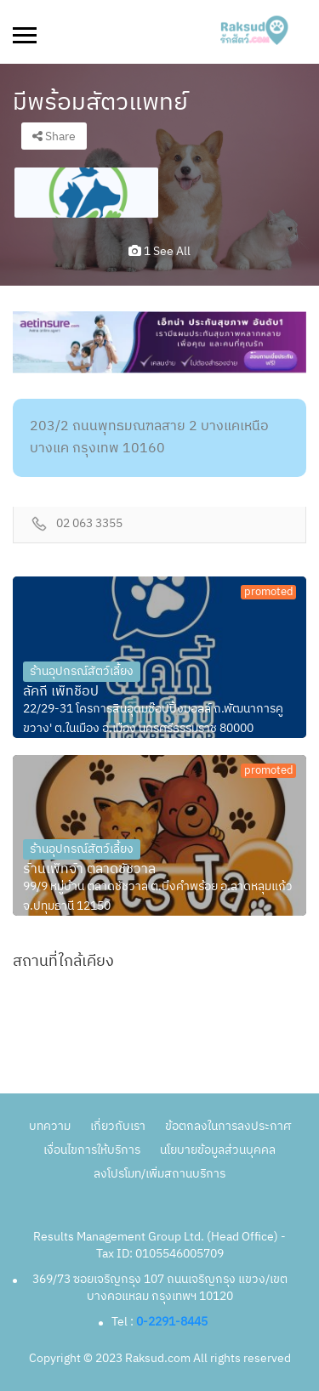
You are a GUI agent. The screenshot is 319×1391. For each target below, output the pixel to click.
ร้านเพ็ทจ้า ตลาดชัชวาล (89, 870)
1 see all (159, 251)
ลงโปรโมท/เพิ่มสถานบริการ (159, 1174)
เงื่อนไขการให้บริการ (91, 1150)
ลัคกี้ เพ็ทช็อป (61, 692)
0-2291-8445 (172, 1321)
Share (54, 136)
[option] (86, 192)
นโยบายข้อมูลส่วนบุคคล (218, 1150)
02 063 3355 (89, 524)
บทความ (50, 1126)
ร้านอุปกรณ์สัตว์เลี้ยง (82, 671)
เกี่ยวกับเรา (117, 1126)
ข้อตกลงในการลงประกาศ (228, 1126)
